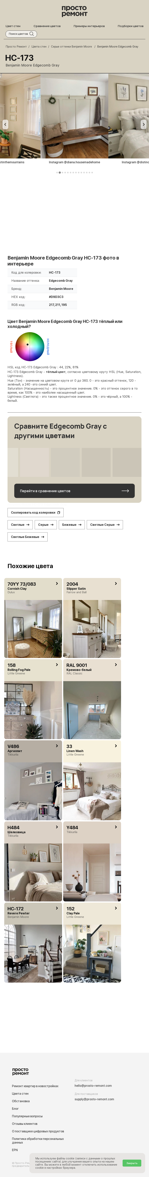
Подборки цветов (130, 26)
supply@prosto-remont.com (94, 1099)
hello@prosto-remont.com (93, 1086)
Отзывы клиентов (24, 1124)
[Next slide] (143, 124)
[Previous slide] (5, 124)
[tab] (57, 172)
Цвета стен (20, 1093)
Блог (15, 1109)
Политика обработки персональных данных (38, 1140)
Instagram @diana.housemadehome (74, 162)
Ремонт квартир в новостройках (35, 1086)
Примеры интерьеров (89, 26)
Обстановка (21, 1101)
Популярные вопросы (27, 1116)
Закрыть (131, 1163)
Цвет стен (13, 26)
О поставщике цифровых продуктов (38, 1131)
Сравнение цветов (47, 26)
